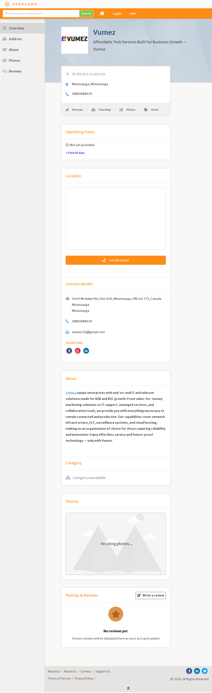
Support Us (102, 672)
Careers (86, 672)
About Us (54, 672)
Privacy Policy (84, 679)
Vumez (71, 393)
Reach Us (70, 672)
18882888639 (82, 94)
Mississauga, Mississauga (90, 84)
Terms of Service (59, 679)
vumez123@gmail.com (88, 333)
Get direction (115, 261)
